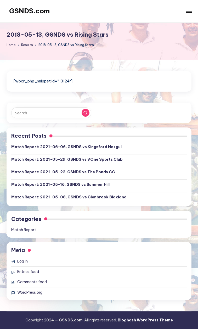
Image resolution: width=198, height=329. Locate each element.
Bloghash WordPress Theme (145, 320)
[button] (85, 113)
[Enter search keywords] (51, 112)
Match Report (23, 229)
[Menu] (188, 11)
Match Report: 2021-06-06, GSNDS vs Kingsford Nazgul (66, 146)
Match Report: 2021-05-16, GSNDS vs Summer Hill (60, 184)
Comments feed (32, 282)
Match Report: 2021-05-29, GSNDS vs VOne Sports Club (67, 159)
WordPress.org (29, 292)
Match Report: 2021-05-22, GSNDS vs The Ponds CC (63, 172)
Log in (22, 261)
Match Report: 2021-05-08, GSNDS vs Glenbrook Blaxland (69, 197)
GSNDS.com (29, 11)
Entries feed (28, 271)
